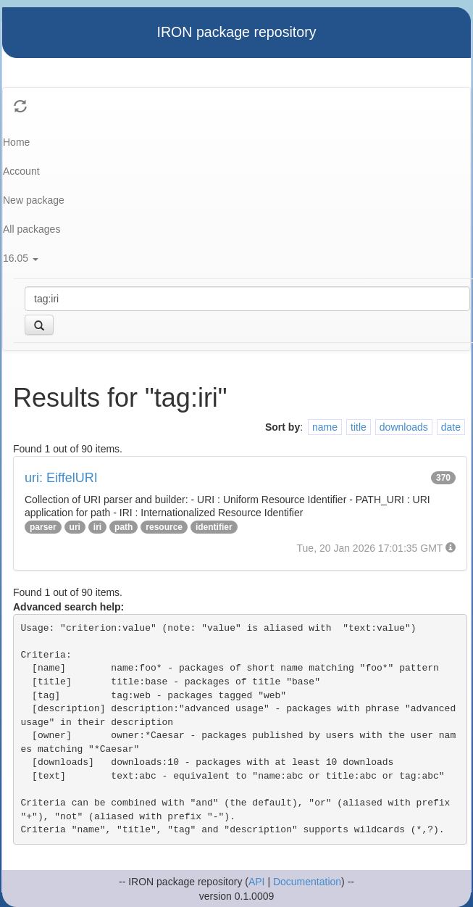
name (325, 427)
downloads (404, 427)
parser (43, 527)
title (359, 427)
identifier (214, 527)
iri (97, 527)
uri (75, 527)
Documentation (307, 881)
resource (164, 527)
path (123, 527)
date (451, 427)
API (256, 881)
